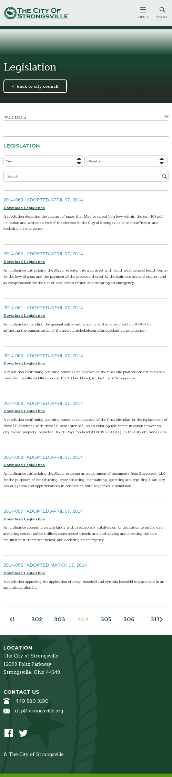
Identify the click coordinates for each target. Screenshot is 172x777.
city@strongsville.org (39, 711)
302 (36, 619)
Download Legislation (24, 208)
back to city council (38, 86)
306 (128, 619)
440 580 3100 (32, 701)
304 (83, 619)
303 (59, 619)
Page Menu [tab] (14, 117)
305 (106, 619)
